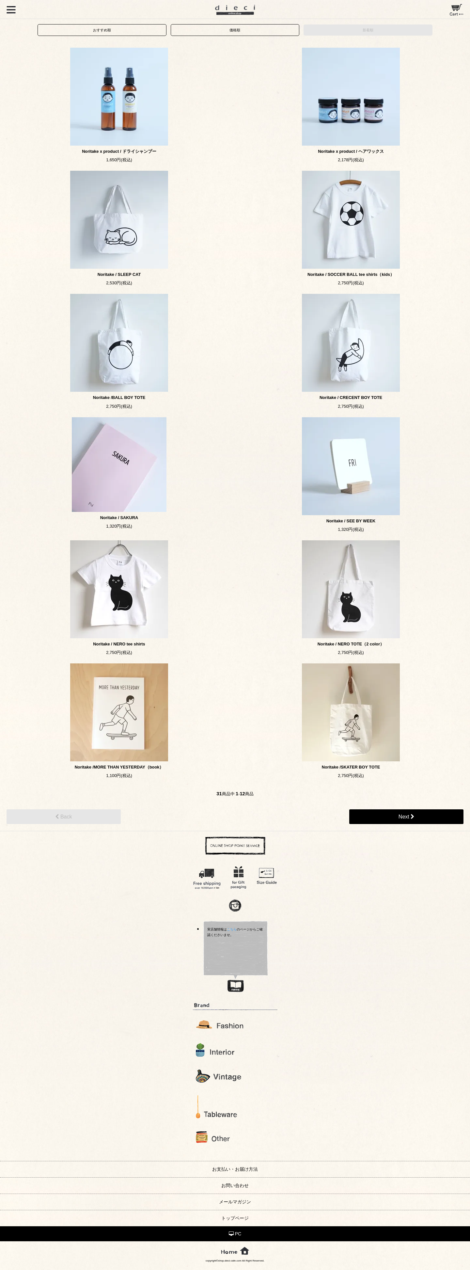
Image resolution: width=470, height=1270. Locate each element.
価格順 (234, 30)
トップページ (235, 1218)
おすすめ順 (102, 30)
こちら (232, 929)
